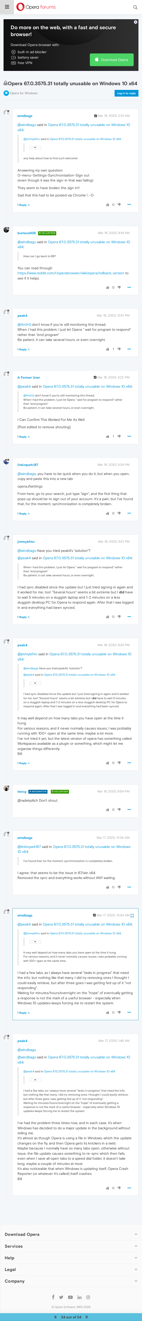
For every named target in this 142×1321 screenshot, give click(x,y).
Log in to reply (126, 78)
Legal (10, 1254)
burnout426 (26, 218)
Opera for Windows (23, 78)
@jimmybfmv (31, 124)
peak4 (22, 301)
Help (9, 1243)
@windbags (26, 110)
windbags (24, 101)
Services (14, 1231)
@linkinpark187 (29, 832)
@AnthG (24, 310)
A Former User (28, 363)
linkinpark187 (27, 450)
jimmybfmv (26, 527)
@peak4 (24, 372)
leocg (21, 777)
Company (15, 1266)
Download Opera (114, 45)
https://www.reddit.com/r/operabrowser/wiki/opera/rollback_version (70, 258)
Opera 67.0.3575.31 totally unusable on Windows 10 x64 (85, 124)
